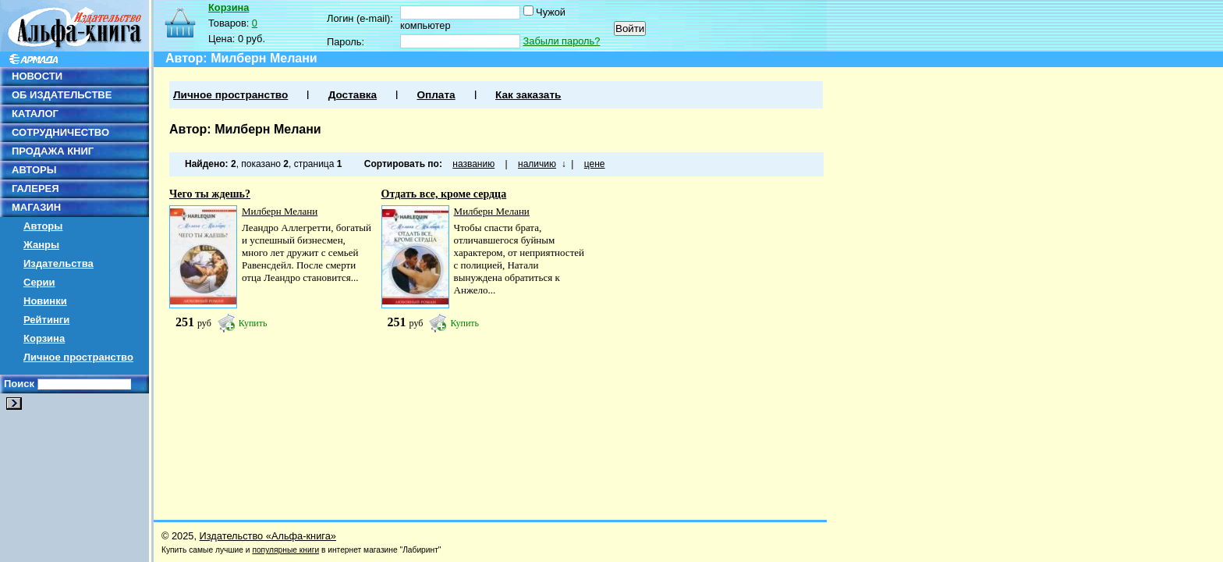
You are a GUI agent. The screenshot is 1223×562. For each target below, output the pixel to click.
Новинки (45, 301)
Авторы (42, 226)
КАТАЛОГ (35, 113)
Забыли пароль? (562, 41)
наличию (537, 163)
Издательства (58, 263)
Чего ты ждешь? (209, 194)
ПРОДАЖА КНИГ (53, 151)
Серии (39, 282)
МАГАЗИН (36, 207)
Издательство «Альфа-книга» (268, 536)
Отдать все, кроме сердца (444, 194)
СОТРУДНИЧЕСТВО (60, 132)
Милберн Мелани (279, 211)
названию (473, 163)
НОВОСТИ (37, 76)
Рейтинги (46, 319)
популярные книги (285, 550)
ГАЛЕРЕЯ (35, 188)
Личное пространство (78, 357)
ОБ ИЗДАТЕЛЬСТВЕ (62, 95)
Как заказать (528, 95)
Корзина (44, 338)
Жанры (41, 245)
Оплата (436, 95)
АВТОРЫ (34, 170)
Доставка (352, 95)
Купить (253, 323)
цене (594, 163)
